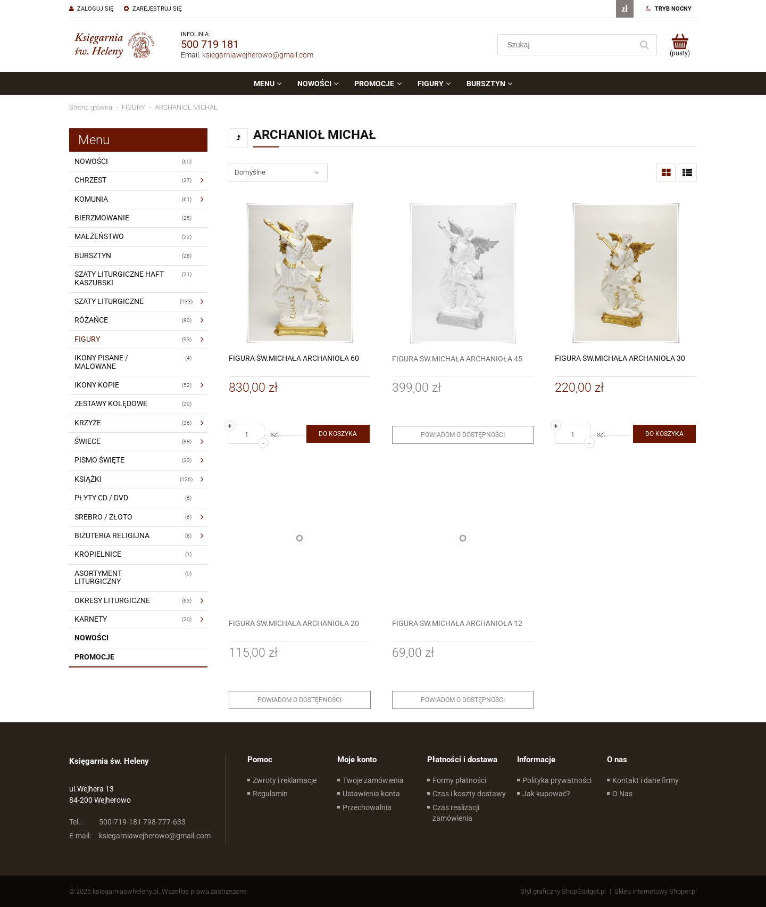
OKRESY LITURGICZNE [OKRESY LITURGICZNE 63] (112, 600)
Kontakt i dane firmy (645, 780)
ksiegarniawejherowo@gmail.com (257, 55)
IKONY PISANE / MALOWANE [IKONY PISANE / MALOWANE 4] (101, 361)
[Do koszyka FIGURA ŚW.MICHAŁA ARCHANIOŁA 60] (337, 434)
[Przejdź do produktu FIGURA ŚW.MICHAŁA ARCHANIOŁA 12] (463, 538)
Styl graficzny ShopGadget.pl (563, 891)
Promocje (94, 657)
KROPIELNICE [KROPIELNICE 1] (97, 554)
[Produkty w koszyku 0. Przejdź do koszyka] (679, 45)
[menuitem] (267, 83)
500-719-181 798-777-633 (127, 822)
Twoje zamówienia (373, 780)
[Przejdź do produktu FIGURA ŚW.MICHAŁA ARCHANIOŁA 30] (626, 273)
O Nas (622, 793)
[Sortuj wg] (278, 172)
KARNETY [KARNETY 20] (90, 619)
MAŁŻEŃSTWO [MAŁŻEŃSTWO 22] (99, 236)
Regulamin (270, 793)
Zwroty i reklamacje (285, 780)
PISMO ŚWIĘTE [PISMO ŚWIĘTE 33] (99, 460)
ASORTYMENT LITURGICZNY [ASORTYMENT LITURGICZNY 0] (98, 577)
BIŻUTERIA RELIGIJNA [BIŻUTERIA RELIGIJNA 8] (111, 535)
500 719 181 (210, 44)
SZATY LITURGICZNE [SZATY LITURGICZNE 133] (109, 301)
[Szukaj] (644, 44)
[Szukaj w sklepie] (567, 44)
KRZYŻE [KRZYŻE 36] (87, 422)
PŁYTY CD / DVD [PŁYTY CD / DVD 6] (101, 497)
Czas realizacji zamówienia (455, 812)
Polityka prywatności (557, 780)
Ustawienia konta (371, 793)
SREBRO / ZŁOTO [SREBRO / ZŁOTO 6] (103, 517)
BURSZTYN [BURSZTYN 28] (92, 255)
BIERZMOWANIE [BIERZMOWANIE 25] (101, 217)
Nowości (91, 637)
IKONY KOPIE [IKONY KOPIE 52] (96, 385)
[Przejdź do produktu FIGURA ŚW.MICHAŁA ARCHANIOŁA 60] (300, 273)
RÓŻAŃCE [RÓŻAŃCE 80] (91, 320)
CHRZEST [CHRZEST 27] (90, 180)
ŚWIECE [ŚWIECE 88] (87, 441)
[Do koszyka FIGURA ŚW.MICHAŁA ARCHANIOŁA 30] (664, 434)
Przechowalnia (367, 807)
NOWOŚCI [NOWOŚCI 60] (91, 161)
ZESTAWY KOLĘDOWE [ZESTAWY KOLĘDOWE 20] (110, 403)
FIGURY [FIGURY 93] (87, 339)
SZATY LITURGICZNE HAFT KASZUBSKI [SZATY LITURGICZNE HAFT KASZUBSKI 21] (119, 278)
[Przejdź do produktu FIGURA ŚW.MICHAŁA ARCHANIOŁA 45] (463, 273)
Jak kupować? (546, 793)
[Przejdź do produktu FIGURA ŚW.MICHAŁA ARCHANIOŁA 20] (300, 538)
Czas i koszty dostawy (469, 793)
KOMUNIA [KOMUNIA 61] (91, 199)
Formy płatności (459, 780)
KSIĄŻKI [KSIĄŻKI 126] (88, 479)
